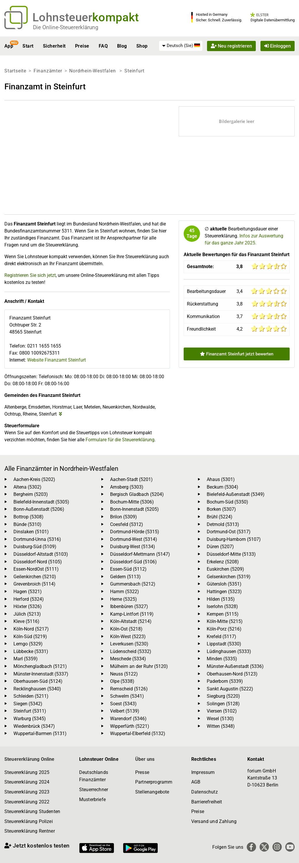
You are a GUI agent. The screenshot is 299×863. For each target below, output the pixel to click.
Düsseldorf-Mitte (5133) (231, 554)
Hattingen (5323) (224, 591)
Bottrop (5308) (28, 517)
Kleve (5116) (26, 621)
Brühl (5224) (219, 517)
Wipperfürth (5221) (129, 726)
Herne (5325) (123, 599)
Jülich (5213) (27, 614)
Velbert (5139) (124, 711)
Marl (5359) (25, 658)
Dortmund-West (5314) (133, 539)
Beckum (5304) (222, 487)
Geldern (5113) (125, 576)
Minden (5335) (222, 658)
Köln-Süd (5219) (30, 636)
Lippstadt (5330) (224, 644)
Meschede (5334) (128, 658)
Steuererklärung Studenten (32, 811)
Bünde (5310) (27, 524)
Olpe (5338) (122, 681)
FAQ (103, 46)
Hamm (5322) (124, 591)
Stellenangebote (152, 792)
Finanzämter (48, 71)
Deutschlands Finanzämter (93, 776)
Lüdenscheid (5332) (130, 651)
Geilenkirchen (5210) (34, 576)
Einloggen (277, 46)
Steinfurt (134, 71)
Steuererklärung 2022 (26, 802)
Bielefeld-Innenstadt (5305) (41, 502)
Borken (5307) (221, 509)
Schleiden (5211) (30, 696)
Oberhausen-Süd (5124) (37, 681)
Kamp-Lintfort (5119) (132, 614)
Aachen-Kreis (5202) (34, 479)
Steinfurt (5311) (29, 711)
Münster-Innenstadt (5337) (40, 674)
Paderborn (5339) (225, 681)
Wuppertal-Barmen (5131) (40, 733)
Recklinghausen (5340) (37, 689)
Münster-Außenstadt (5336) (235, 666)
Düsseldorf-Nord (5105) (37, 562)
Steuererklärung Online (29, 759)
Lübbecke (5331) (30, 651)
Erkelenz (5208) (223, 562)
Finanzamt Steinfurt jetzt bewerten (236, 354)
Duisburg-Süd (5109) (34, 546)
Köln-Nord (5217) (31, 629)
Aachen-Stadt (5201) (131, 479)
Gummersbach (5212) (132, 584)
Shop (142, 46)
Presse (142, 772)
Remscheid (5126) (129, 689)
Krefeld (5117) (221, 636)
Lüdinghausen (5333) (229, 651)
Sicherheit (54, 46)
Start (27, 46)
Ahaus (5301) (221, 479)
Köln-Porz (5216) (224, 629)
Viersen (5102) (222, 711)
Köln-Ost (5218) (126, 629)
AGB (195, 782)
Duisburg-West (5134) (132, 546)
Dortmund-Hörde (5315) (134, 531)
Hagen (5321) (27, 591)
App (8, 46)
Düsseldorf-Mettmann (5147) (140, 554)
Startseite (15, 71)
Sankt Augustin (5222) (230, 689)
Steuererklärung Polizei (28, 821)
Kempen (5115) (223, 614)
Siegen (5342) (27, 703)
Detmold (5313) (223, 524)
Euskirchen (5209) (225, 569)
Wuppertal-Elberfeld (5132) (137, 733)
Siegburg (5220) (223, 696)
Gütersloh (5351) (224, 584)
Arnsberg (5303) (126, 487)
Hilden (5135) (221, 599)
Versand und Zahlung (214, 821)
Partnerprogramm (153, 782)
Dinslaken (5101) (31, 531)
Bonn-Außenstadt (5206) (38, 509)
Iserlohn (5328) (222, 606)
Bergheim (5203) (30, 494)
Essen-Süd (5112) (128, 569)
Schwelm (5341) (127, 696)
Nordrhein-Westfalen (93, 71)
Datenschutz (204, 792)
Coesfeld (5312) (126, 524)
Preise (82, 46)
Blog (122, 46)
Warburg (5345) (29, 718)
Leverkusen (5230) (129, 644)
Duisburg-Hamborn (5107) (234, 539)
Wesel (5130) (220, 718)
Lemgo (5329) (28, 644)
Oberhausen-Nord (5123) (232, 674)
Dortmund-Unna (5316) (37, 539)
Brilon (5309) (123, 517)
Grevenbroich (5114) (34, 584)
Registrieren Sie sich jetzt (30, 275)
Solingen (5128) (223, 703)
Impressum (203, 772)
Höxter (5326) (27, 606)
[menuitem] (180, 46)
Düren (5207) (220, 546)
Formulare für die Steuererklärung (120, 439)
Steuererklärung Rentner (29, 831)
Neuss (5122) (124, 674)
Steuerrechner (93, 789)
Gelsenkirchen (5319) (229, 576)
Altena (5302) (27, 487)
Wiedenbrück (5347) (34, 726)
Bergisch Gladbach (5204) (137, 494)
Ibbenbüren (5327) (129, 606)
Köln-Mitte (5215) (225, 621)
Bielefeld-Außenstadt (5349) (236, 494)
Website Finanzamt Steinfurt (56, 360)
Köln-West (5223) (128, 636)
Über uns (144, 759)
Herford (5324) (28, 599)
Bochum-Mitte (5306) (132, 502)
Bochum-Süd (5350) (227, 502)
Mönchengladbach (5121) (40, 666)
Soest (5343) (123, 703)
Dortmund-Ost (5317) (229, 531)
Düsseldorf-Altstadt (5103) (40, 554)
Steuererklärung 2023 (26, 792)
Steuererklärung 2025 (26, 772)
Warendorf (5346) (128, 718)
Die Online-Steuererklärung (65, 27)
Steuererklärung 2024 (26, 782)
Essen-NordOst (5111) (36, 569)
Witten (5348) (221, 726)
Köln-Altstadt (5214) (131, 621)
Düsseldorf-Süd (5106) (133, 562)
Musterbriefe (92, 799)
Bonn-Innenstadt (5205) (134, 509)
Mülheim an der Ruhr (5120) (139, 666)
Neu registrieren (231, 46)
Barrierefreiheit (206, 802)
